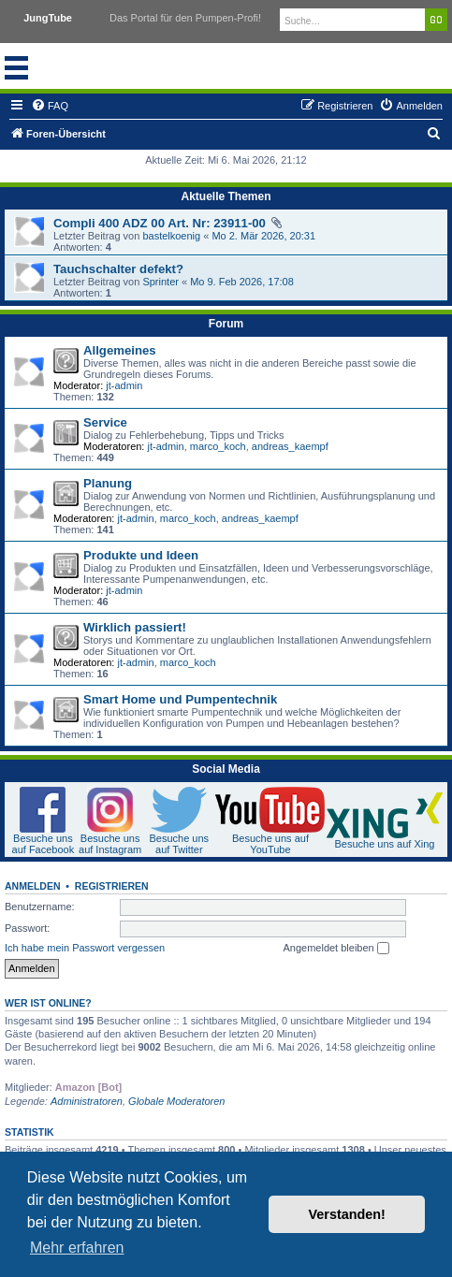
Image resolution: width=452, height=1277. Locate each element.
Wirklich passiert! (134, 627)
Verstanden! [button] (347, 1214)
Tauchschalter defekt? (118, 269)
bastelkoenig (171, 235)
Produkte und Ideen (140, 555)
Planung (107, 483)
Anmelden (33, 886)
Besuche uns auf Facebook (43, 844)
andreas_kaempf (290, 446)
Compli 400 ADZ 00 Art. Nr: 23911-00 (159, 223)
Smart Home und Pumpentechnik (180, 699)
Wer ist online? (48, 1003)
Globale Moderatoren (176, 1101)
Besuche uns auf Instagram (110, 844)
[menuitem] (49, 105)
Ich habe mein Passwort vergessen (85, 947)
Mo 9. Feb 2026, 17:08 (242, 281)
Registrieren (112, 886)
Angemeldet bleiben (335, 948)
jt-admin (124, 385)
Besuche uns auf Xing (384, 843)
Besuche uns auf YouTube (270, 844)
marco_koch (218, 446)
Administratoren (87, 1101)
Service (105, 422)
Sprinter (160, 281)
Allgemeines (119, 350)
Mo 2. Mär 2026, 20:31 (263, 235)
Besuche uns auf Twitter (179, 844)
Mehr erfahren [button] (77, 1247)
